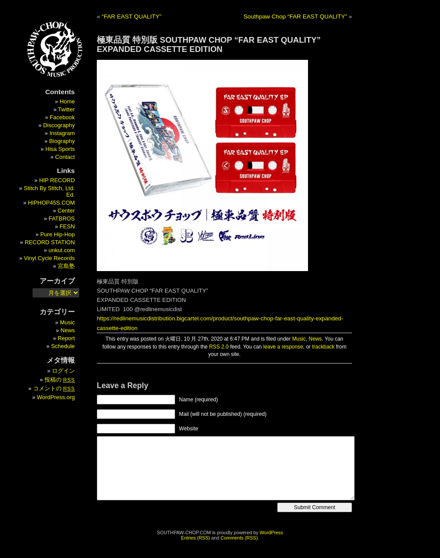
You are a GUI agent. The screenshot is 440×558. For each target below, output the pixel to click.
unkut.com (61, 250)
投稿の (59, 379)
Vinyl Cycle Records (49, 258)
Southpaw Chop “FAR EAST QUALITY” (295, 16)
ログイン (63, 370)
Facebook (62, 117)
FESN (67, 226)
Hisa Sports (60, 149)
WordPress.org (56, 397)
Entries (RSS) (195, 537)
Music (299, 339)
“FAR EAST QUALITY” (131, 16)
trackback (323, 347)
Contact (65, 157)
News (315, 339)
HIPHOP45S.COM (51, 202)
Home (67, 101)
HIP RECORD (57, 180)
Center (66, 210)
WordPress (271, 532)
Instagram (62, 133)
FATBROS (62, 218)
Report (66, 338)
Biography (62, 141)
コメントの (54, 388)
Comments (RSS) (239, 537)
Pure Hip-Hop (57, 234)
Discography (59, 125)
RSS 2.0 (218, 347)
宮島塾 (66, 266)
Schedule (63, 346)
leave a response (283, 347)
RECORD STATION (50, 242)
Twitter (66, 109)
